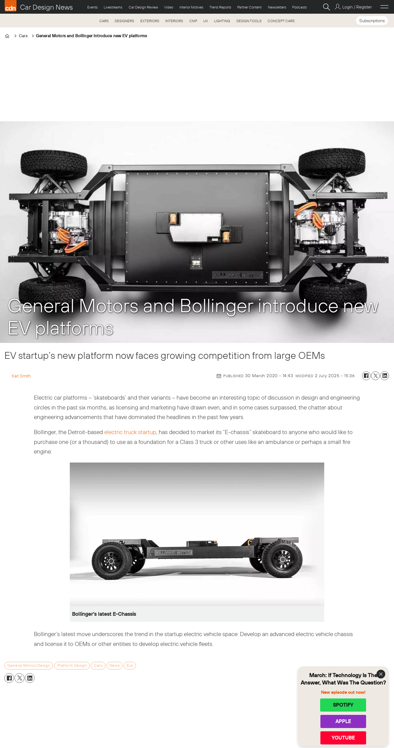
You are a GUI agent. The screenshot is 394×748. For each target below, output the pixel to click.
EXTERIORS (149, 21)
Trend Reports (220, 7)
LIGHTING (222, 21)
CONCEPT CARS (281, 21)
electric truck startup (130, 431)
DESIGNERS (124, 21)
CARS (104, 21)
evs (130, 665)
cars (98, 665)
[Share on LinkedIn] (384, 375)
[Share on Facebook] (366, 375)
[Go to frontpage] (38, 5)
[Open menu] (384, 6)
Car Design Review (143, 7)
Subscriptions (372, 20)
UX (205, 21)
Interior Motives (191, 7)
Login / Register (357, 7)
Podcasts (299, 7)
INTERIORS (174, 21)
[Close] (380, 674)
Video (168, 7)
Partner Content (249, 7)
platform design (72, 665)
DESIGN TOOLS (249, 21)
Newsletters (277, 7)
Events (92, 7)
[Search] (326, 7)
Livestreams (113, 7)
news (114, 665)
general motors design (28, 665)
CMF (193, 21)
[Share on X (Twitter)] (375, 375)
